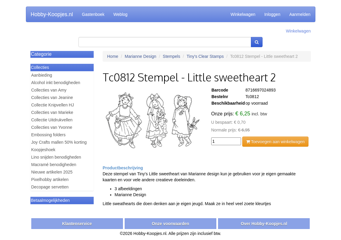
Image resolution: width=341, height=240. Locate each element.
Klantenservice (77, 223)
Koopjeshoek (43, 149)
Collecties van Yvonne (51, 127)
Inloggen (272, 14)
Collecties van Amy (49, 90)
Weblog (120, 14)
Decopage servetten (50, 187)
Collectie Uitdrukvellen (52, 119)
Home (112, 56)
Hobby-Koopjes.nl (52, 14)
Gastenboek (93, 14)
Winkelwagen (243, 14)
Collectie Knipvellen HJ (52, 105)
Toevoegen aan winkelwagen (275, 141)
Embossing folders (48, 134)
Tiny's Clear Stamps (205, 56)
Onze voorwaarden (170, 223)
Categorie (41, 54)
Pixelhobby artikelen (50, 179)
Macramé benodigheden (53, 164)
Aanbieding (41, 75)
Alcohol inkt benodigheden (55, 82)
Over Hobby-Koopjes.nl (264, 223)
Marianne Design (140, 56)
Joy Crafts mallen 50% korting (59, 142)
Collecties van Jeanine (52, 97)
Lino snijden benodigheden (56, 157)
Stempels (171, 56)
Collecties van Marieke (52, 112)
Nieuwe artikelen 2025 (52, 172)
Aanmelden (300, 14)
